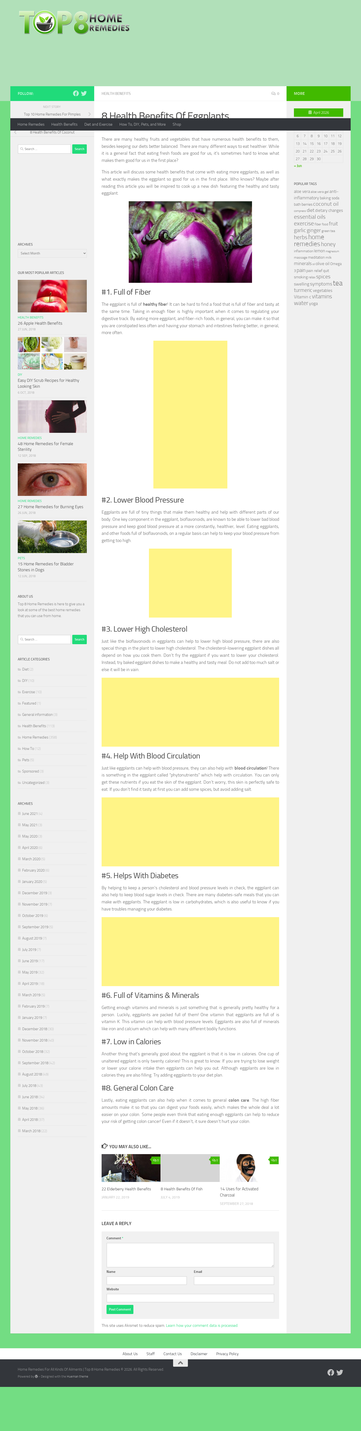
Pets (21, 602)
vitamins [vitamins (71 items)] (322, 340)
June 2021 (30, 858)
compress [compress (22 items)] (300, 255)
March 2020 (31, 903)
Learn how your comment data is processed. (202, 1369)
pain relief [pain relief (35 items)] (314, 315)
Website (113, 1333)
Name (111, 1316)
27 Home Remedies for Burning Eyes (50, 551)
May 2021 (29, 869)
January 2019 (32, 1062)
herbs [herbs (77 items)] (300, 281)
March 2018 (31, 1175)
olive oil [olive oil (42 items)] (322, 307)
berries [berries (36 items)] (307, 248)
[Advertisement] (180, 81)
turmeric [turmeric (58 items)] (303, 334)
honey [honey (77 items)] (328, 288)
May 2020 (29, 880)
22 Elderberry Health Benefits (128, 1233)
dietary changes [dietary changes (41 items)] (329, 254)
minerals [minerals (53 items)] (303, 308)
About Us (130, 1398)
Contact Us (172, 1398)
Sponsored (30, 815)
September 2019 (35, 971)
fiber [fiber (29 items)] (318, 269)
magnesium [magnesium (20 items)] (332, 295)
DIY (20, 419)
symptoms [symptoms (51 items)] (321, 328)
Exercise (28, 736)
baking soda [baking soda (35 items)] (329, 242)
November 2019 (34, 948)
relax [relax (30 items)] (311, 322)
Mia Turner (116, 173)
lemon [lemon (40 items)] (319, 295)
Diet (25, 713)
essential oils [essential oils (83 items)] (309, 261)
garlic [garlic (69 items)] (300, 274)
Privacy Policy (227, 1398)
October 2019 (32, 960)
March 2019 (31, 1039)
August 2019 (32, 982)
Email (198, 1316)
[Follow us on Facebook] (76, 138)
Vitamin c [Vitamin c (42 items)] (302, 341)
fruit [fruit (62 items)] (333, 268)
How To (28, 793)
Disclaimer (199, 1398)
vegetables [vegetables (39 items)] (322, 334)
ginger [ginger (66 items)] (314, 274)
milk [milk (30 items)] (328, 302)
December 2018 (34, 1073)
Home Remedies (31, 124)
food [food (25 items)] (325, 268)
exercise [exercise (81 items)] (304, 267)
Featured (29, 747)
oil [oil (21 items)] (313, 308)
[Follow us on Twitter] (84, 138)
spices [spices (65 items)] (323, 321)
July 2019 (29, 994)
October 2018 (32, 1096)
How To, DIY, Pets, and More (142, 124)
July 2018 (29, 1130)
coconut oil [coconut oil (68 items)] (326, 248)
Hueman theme (77, 1421)
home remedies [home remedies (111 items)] (309, 284)
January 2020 (32, 926)
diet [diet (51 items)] (310, 254)
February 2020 (33, 914)
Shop (177, 124)
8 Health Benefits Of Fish (183, 1233)
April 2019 (30, 1028)
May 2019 (29, 1016)
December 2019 (34, 937)
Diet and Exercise (98, 124)
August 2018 (32, 1118)
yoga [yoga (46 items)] (313, 348)
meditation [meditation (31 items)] (316, 302)
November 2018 (34, 1084)
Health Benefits (64, 124)
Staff (150, 1398)
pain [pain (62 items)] (301, 314)
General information (37, 759)
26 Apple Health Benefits (40, 367)
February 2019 (33, 1050)
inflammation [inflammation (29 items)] (303, 295)
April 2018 (30, 1164)
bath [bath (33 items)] (297, 249)
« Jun (298, 210)
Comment (115, 1282)
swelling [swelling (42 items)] (301, 328)
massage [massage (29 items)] (300, 302)
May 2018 (29, 1152)
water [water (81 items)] (301, 347)
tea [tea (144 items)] (338, 327)
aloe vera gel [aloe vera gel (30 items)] (320, 236)
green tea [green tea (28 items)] (328, 275)
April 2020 (30, 892)
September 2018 (35, 1107)
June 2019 (30, 1005)
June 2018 (30, 1141)
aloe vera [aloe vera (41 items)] (302, 235)
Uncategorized (33, 827)
